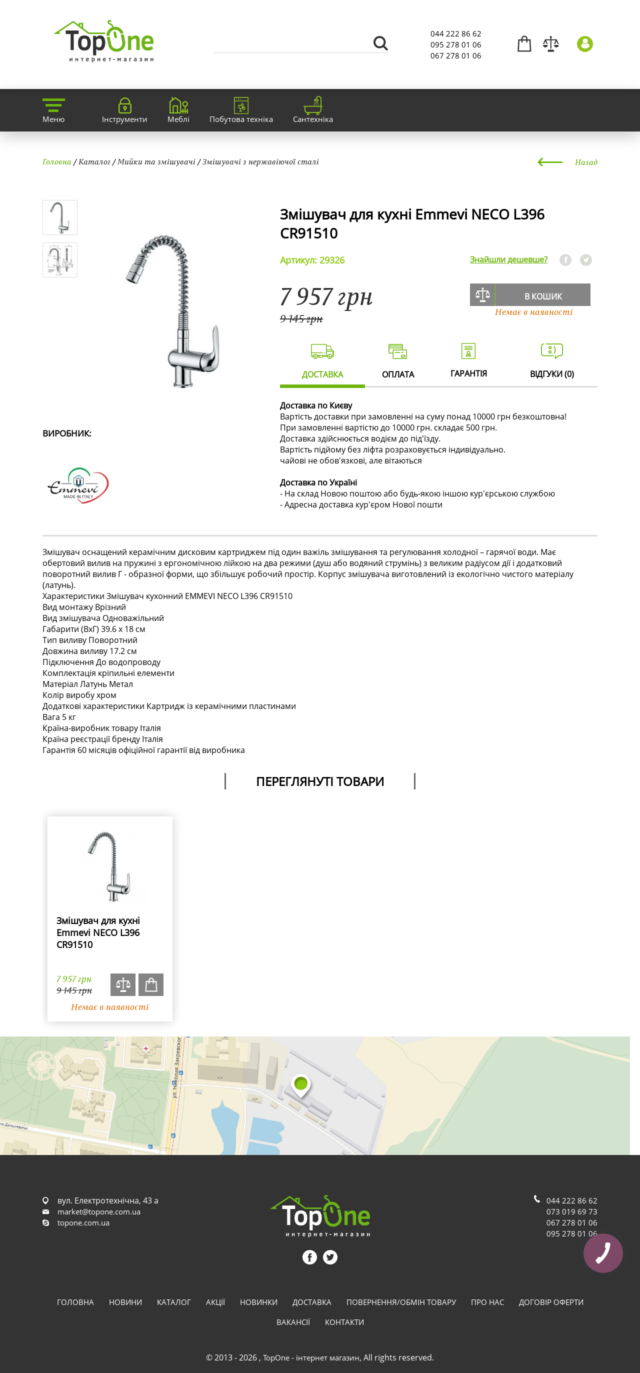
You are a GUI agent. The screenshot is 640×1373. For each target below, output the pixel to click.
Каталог (94, 161)
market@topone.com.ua (99, 1211)
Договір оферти (551, 1302)
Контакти (344, 1322)
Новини (125, 1302)
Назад (586, 162)
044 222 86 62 (456, 33)
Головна (57, 161)
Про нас (487, 1302)
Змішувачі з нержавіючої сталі (260, 161)
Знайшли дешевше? (509, 259)
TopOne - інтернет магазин (311, 1357)
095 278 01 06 (456, 45)
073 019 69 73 (572, 1211)
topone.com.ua (84, 1223)
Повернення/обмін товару (401, 1302)
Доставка (312, 1302)
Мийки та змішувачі (157, 161)
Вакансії (293, 1322)
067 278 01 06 (456, 55)
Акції (215, 1302)
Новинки (259, 1302)
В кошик (543, 296)
